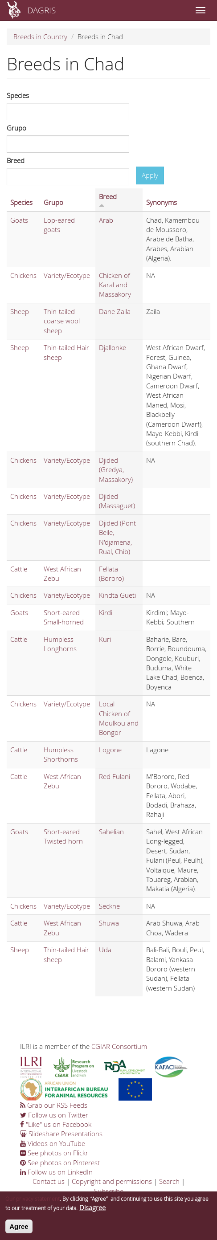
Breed (16, 160)
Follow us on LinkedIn (56, 1171)
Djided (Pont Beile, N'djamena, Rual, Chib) (117, 537)
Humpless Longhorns (60, 644)
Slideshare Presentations (61, 1133)
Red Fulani (114, 776)
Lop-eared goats (59, 225)
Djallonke (112, 347)
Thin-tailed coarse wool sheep (62, 321)
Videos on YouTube (52, 1143)
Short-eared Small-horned (64, 617)
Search (169, 1181)
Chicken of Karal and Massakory (115, 285)
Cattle (18, 568)
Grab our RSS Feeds (53, 1105)
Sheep (19, 311)
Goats (19, 220)
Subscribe (108, 1191)
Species (18, 95)
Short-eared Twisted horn (63, 836)
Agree (19, 1229)
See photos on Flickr (54, 1152)
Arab (106, 220)
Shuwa (109, 922)
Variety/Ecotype (67, 275)
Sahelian (111, 831)
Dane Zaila (115, 311)
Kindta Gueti (117, 595)
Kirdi (105, 612)
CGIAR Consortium (119, 1046)
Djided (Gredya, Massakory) (116, 470)
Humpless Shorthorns (61, 754)
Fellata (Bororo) (111, 573)
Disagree (92, 1210)
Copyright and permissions (112, 1181)
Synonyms (161, 202)
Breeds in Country (40, 36)
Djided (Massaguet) (117, 501)
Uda (105, 949)
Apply (150, 175)
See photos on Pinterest (60, 1162)
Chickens (23, 275)
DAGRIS (41, 10)
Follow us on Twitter (54, 1114)
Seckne (109, 905)
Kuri (105, 639)
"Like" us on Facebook (55, 1124)
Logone (110, 749)
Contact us (49, 1181)
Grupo (16, 127)
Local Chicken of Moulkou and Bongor (119, 718)
